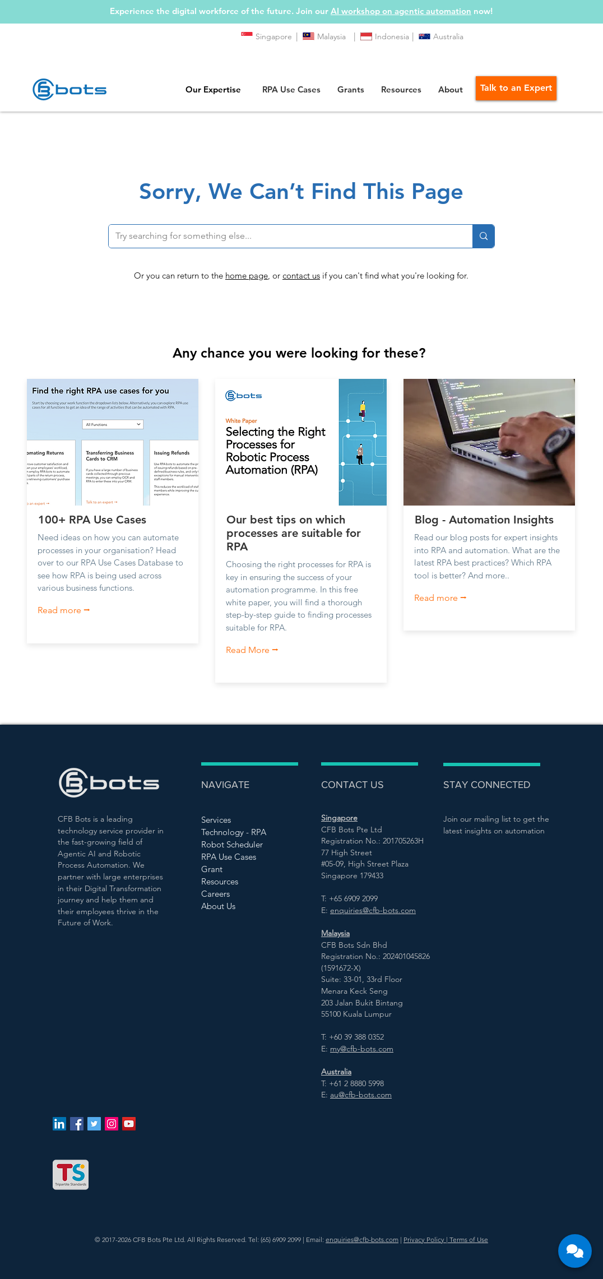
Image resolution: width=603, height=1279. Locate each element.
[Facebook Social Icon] (77, 1123)
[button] (291, 89)
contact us (301, 275)
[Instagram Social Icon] (111, 1123)
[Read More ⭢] (259, 650)
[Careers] (241, 893)
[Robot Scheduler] (241, 844)
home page (246, 275)
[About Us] (241, 906)
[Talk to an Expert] (516, 88)
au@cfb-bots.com (361, 1095)
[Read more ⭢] (71, 611)
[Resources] (241, 881)
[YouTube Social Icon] (129, 1123)
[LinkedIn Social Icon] (59, 1123)
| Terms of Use (466, 1239)
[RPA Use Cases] (241, 856)
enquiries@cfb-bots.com (362, 1239)
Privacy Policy (423, 1239)
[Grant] (241, 869)
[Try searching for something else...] (282, 236)
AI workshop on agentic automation (401, 11)
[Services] (241, 819)
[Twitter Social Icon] (94, 1123)
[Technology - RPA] (241, 832)
